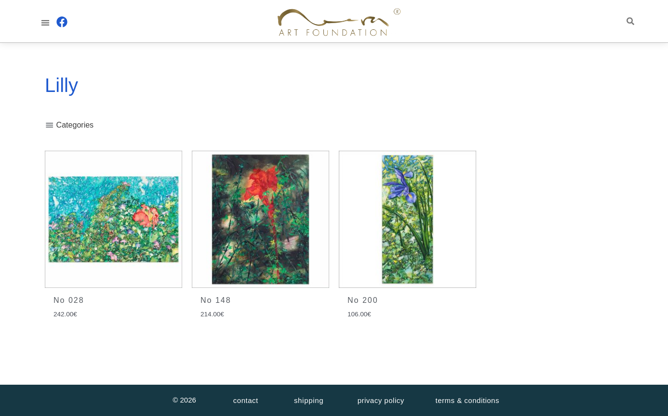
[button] (45, 22)
